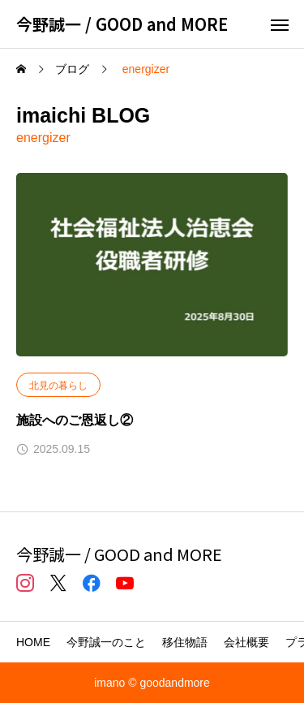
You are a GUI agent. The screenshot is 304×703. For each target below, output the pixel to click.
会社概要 (246, 642)
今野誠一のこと (106, 642)
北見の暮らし (58, 385)
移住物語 (185, 642)
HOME (33, 642)
